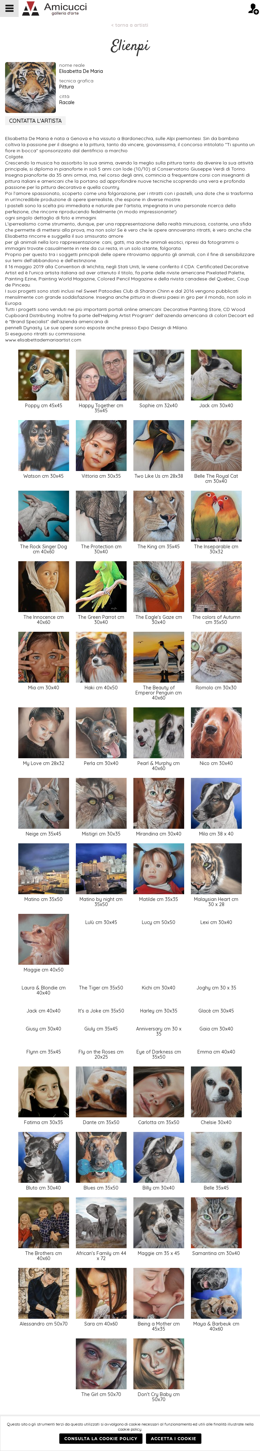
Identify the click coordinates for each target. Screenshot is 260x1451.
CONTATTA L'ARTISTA (35, 120)
